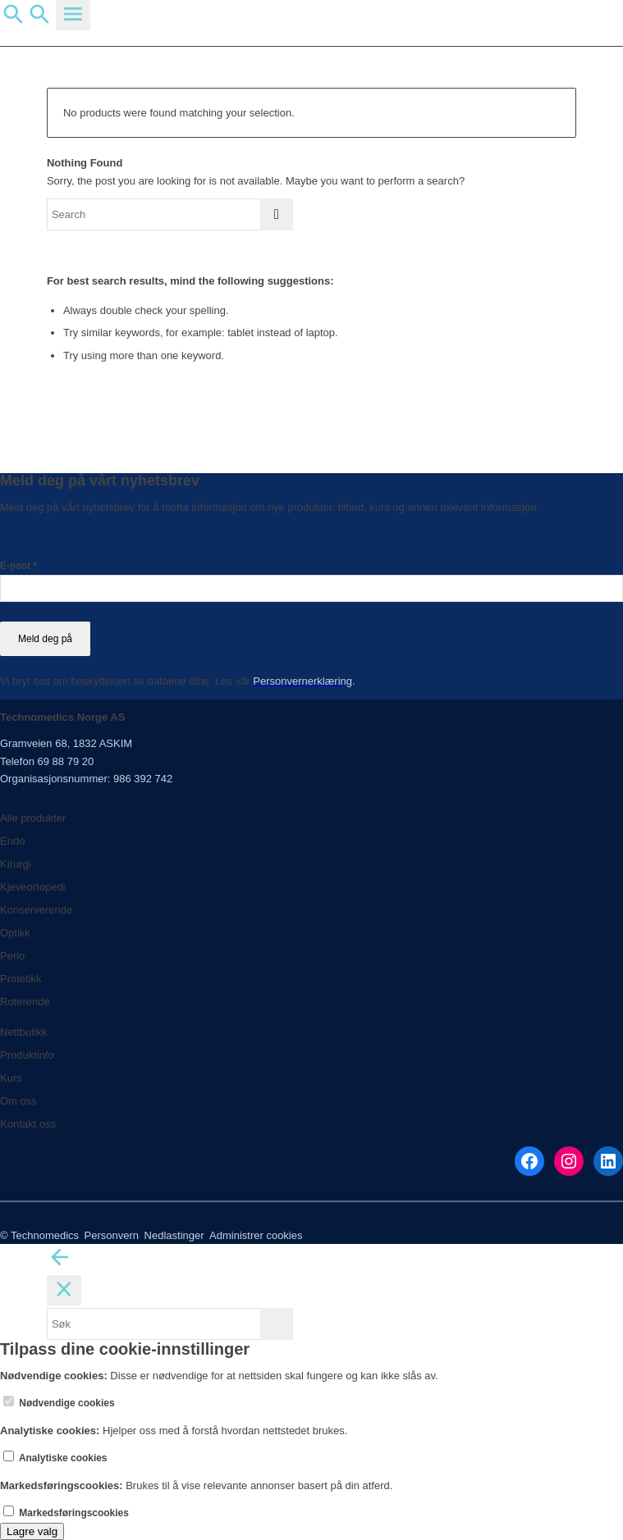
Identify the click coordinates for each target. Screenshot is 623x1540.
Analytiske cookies (55, 1458)
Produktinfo (27, 1055)
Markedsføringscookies (66, 1513)
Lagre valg (32, 1531)
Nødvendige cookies (59, 1403)
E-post (18, 566)
